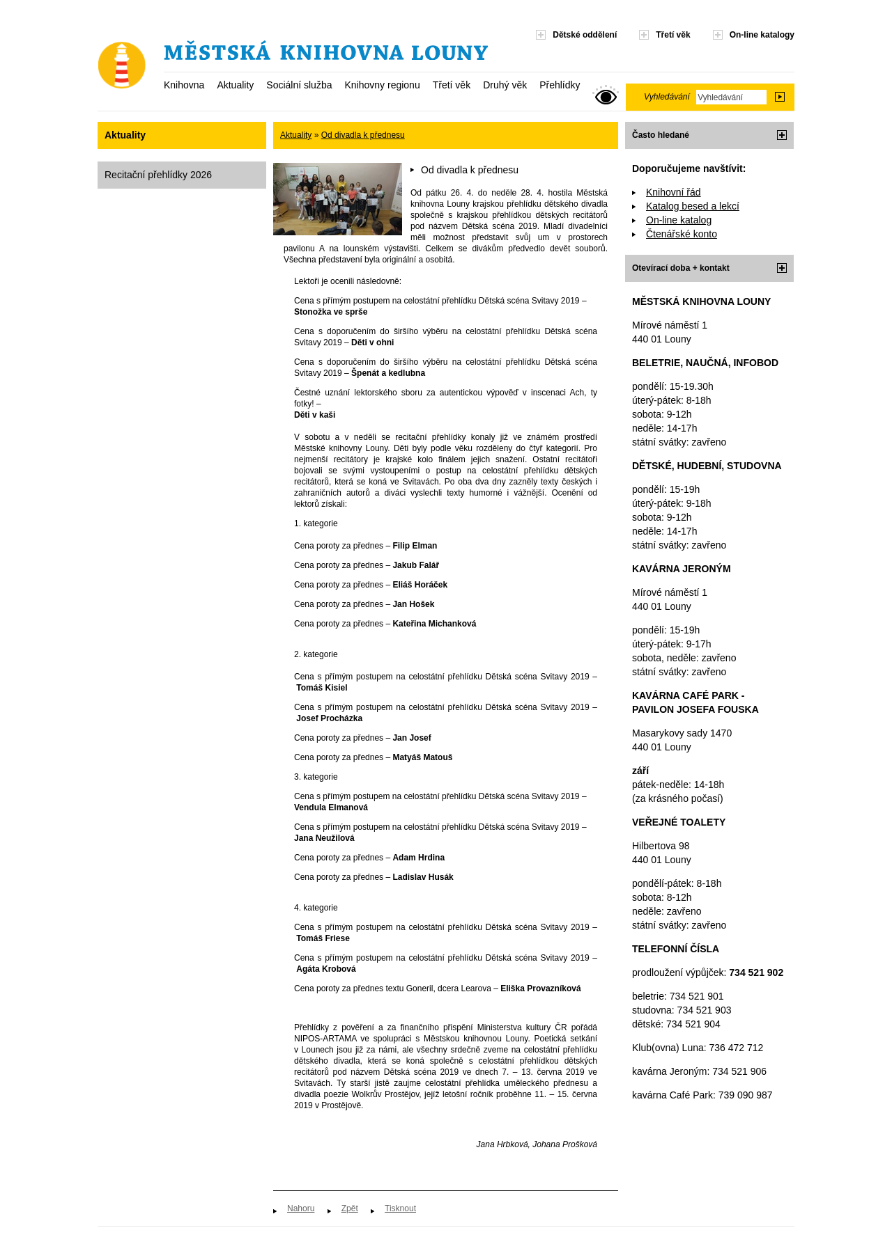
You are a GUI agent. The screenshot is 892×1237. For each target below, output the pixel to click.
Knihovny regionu (382, 84)
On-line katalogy (762, 35)
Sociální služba (299, 84)
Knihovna (184, 84)
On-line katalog (679, 220)
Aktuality (235, 84)
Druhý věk (505, 84)
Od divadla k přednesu (363, 135)
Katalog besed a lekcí (692, 206)
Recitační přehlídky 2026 (158, 174)
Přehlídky (559, 84)
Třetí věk (451, 84)
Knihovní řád (673, 192)
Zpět (349, 1208)
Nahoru (300, 1208)
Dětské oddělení (585, 35)
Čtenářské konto (681, 233)
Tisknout (400, 1208)
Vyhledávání (667, 97)
